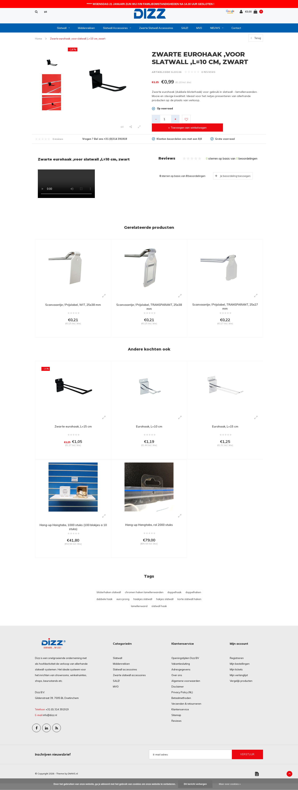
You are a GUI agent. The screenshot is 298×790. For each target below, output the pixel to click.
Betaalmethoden (181, 704)
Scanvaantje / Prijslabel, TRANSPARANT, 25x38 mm (149, 308)
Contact (236, 29)
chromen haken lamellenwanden (144, 598)
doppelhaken (193, 598)
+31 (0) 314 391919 (57, 716)
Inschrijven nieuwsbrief (53, 761)
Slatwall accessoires (117, 29)
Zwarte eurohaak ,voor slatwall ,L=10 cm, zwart (77, 40)
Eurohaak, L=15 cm (225, 430)
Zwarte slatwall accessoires (156, 29)
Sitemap (176, 721)
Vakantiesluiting (180, 670)
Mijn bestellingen (240, 670)
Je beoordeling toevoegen (235, 177)
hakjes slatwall (165, 605)
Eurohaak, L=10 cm (149, 430)
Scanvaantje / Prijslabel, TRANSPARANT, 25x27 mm (225, 308)
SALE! (184, 29)
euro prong (123, 605)
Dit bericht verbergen (195, 784)
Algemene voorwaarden (185, 687)
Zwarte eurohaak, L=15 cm (73, 430)
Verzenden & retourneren (186, 710)
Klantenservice (180, 716)
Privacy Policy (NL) (182, 698)
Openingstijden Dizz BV (185, 664)
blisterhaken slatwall (109, 598)
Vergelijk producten (241, 687)
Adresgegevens (180, 676)
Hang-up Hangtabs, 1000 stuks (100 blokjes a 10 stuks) (73, 532)
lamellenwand (139, 612)
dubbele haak (105, 605)
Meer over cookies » (230, 784)
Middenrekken (86, 29)
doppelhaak (174, 598)
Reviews (176, 727)
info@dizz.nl (50, 721)
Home (38, 40)
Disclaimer (177, 693)
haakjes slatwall (142, 605)
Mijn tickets (236, 676)
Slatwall (63, 29)
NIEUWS (216, 29)
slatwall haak (159, 612)
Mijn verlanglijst (239, 681)
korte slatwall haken (189, 605)
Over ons (176, 681)
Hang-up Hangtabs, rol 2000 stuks (149, 530)
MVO (199, 29)
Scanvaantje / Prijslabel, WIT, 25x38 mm (73, 306)
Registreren (237, 664)
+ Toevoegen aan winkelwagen (226, 121)
